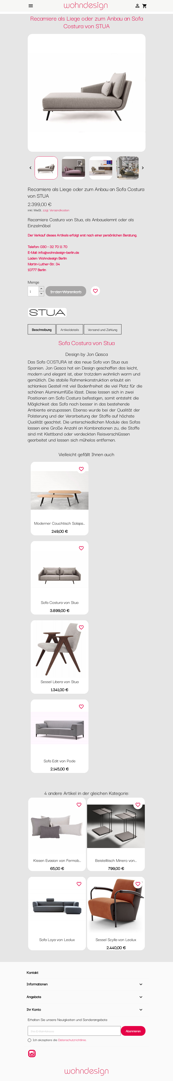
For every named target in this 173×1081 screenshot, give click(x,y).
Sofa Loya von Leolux (57, 939)
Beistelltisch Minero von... (116, 860)
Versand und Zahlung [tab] (102, 329)
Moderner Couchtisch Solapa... (59, 523)
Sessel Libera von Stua (60, 681)
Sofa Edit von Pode (60, 760)
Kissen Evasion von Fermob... (57, 860)
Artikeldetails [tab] (70, 329)
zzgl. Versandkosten (56, 209)
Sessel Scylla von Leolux (116, 939)
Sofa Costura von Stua (59, 602)
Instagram (32, 1053)
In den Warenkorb (65, 291)
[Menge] (33, 291)
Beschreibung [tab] (42, 329)
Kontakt (32, 972)
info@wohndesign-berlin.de (58, 252)
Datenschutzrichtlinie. (72, 1039)
